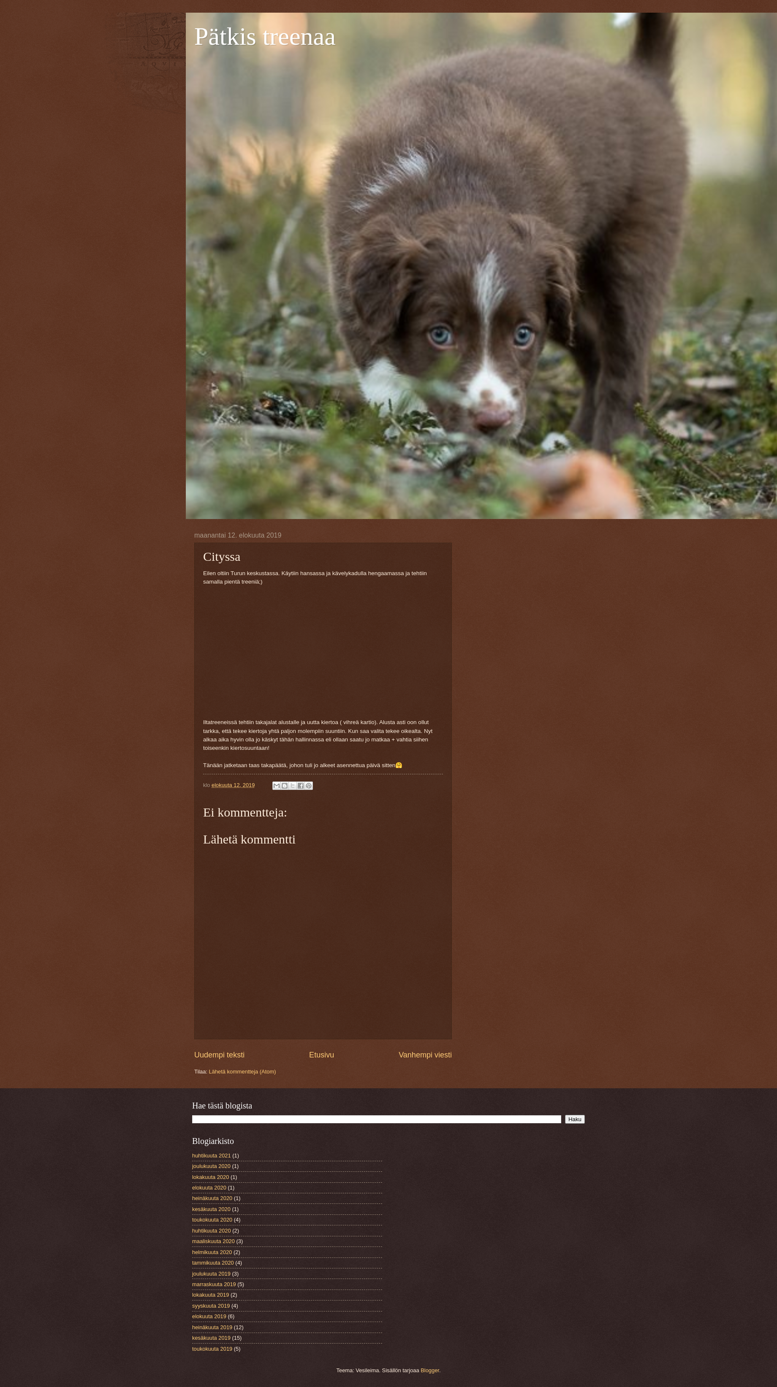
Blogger (430, 1370)
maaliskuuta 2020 (213, 1241)
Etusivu (321, 1055)
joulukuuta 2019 (211, 1274)
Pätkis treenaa (265, 36)
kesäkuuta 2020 (211, 1209)
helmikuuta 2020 (212, 1252)
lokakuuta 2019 (210, 1295)
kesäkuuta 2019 (211, 1338)
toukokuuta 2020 (212, 1220)
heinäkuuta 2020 (212, 1198)
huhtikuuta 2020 (211, 1230)
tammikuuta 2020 (213, 1263)
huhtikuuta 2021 (211, 1155)
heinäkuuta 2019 (212, 1327)
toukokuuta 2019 (212, 1349)
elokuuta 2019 (209, 1316)
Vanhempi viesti (425, 1055)
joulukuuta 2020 (211, 1166)
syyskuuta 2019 (211, 1306)
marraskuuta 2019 (214, 1284)
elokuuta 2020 (209, 1187)
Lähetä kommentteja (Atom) (242, 1071)
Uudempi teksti (219, 1055)
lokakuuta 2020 (210, 1177)
